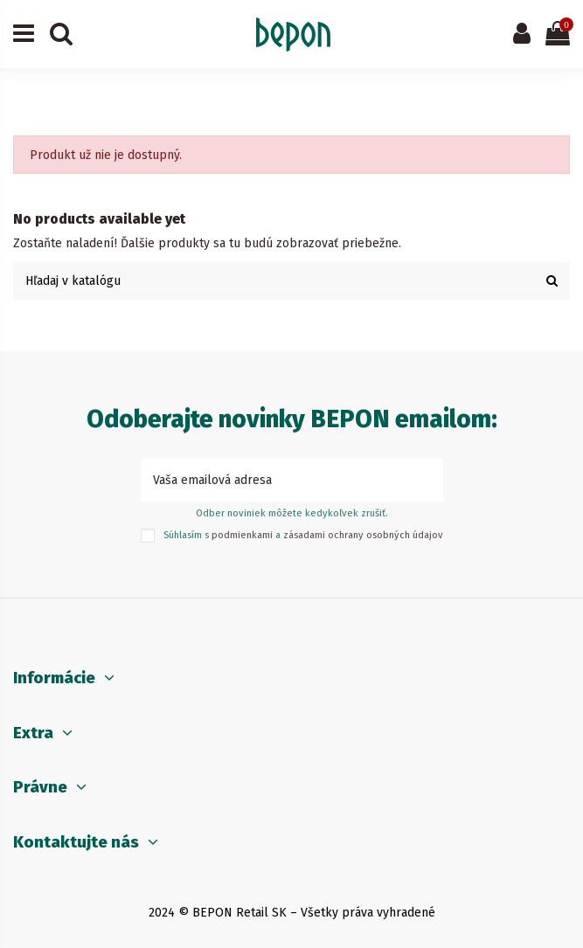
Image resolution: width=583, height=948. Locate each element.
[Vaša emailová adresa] (273, 480)
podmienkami (242, 535)
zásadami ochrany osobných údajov (363, 535)
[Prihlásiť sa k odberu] (424, 480)
